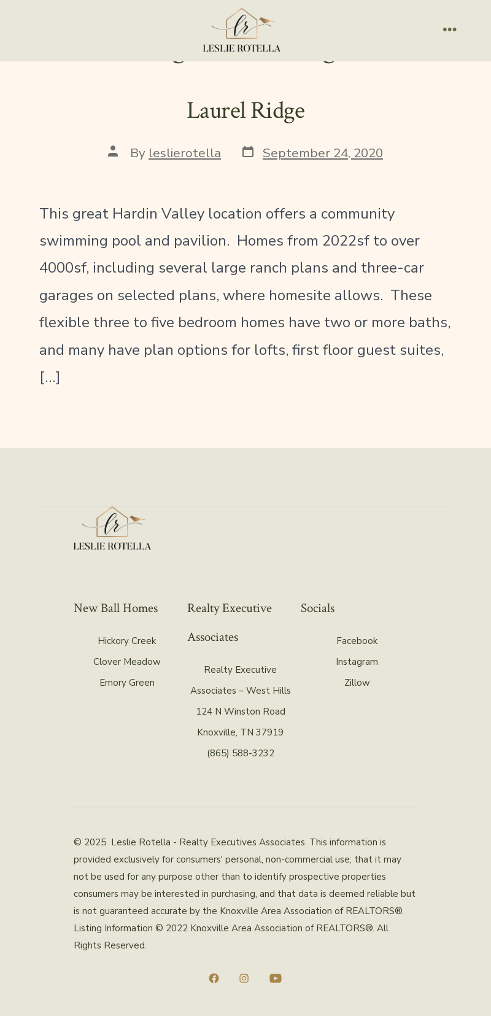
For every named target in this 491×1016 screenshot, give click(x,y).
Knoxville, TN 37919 (240, 732)
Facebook (356, 641)
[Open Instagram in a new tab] (244, 978)
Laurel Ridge (246, 110)
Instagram (357, 662)
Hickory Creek (127, 641)
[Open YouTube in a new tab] (275, 978)
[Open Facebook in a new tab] (214, 978)
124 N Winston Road (240, 711)
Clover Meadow (127, 662)
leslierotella (185, 152)
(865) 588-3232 (240, 753)
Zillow (357, 683)
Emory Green (127, 683)
